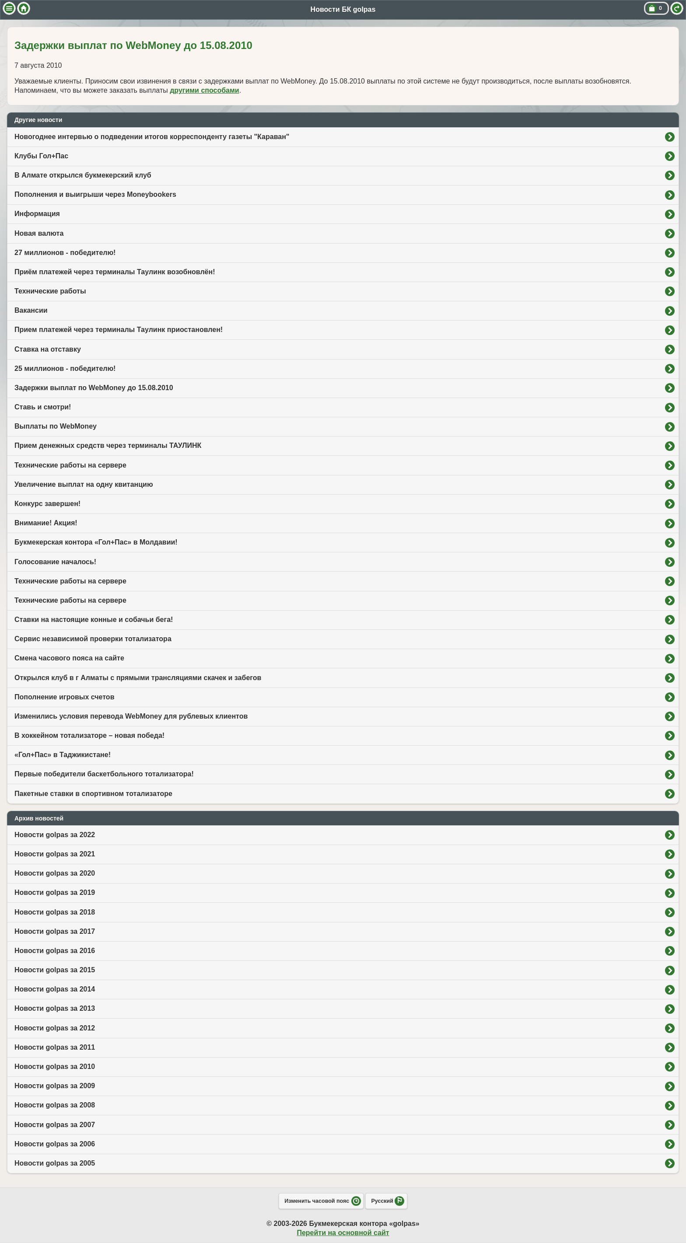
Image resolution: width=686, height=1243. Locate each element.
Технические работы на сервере (70, 465)
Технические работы (50, 291)
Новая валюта (38, 233)
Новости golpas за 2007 (54, 1124)
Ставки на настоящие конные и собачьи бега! (93, 619)
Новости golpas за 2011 (54, 1047)
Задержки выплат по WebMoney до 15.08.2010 (93, 387)
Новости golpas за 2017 (54, 931)
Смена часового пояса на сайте (69, 658)
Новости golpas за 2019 (54, 892)
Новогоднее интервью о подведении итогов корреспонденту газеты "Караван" (151, 136)
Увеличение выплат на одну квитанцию (83, 484)
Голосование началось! (55, 562)
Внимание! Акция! (45, 523)
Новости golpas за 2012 (54, 1028)
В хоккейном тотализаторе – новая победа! (89, 735)
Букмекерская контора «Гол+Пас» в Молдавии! (96, 542)
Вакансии (31, 310)
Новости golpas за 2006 (54, 1144)
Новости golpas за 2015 (54, 970)
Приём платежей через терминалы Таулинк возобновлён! (114, 272)
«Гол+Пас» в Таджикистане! (62, 754)
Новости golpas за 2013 (54, 1008)
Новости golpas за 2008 (54, 1105)
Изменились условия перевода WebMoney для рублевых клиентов (131, 716)
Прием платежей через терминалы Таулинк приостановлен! (118, 329)
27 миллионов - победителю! (65, 252)
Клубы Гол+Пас (41, 156)
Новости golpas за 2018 (54, 912)
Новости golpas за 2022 (54, 834)
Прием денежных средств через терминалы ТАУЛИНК (107, 445)
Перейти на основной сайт (343, 1232)
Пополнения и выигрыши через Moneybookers (95, 194)
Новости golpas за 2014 (54, 989)
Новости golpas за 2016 (54, 950)
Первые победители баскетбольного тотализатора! (104, 774)
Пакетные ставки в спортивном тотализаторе (93, 793)
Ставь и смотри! (42, 407)
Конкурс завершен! (47, 503)
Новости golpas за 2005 (54, 1163)
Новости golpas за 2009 (54, 1085)
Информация (37, 213)
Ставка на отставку (47, 349)
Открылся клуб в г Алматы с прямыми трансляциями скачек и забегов (137, 677)
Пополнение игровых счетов (64, 697)
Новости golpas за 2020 (54, 873)
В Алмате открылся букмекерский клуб (82, 175)
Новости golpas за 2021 (54, 854)
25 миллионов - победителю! (65, 368)
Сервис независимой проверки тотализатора (93, 638)
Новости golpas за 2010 (54, 1066)
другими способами (204, 90)
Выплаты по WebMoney (55, 426)
